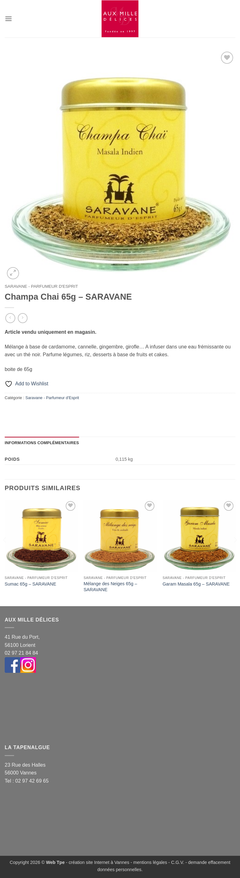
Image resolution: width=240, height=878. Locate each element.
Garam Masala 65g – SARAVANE (196, 583)
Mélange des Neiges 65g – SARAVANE (110, 586)
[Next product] (10, 318)
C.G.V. (177, 862)
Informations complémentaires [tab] (42, 442)
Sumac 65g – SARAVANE (30, 583)
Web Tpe (55, 862)
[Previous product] (23, 318)
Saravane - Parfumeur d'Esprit (41, 286)
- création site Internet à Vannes (97, 862)
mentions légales (150, 862)
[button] (8, 18)
